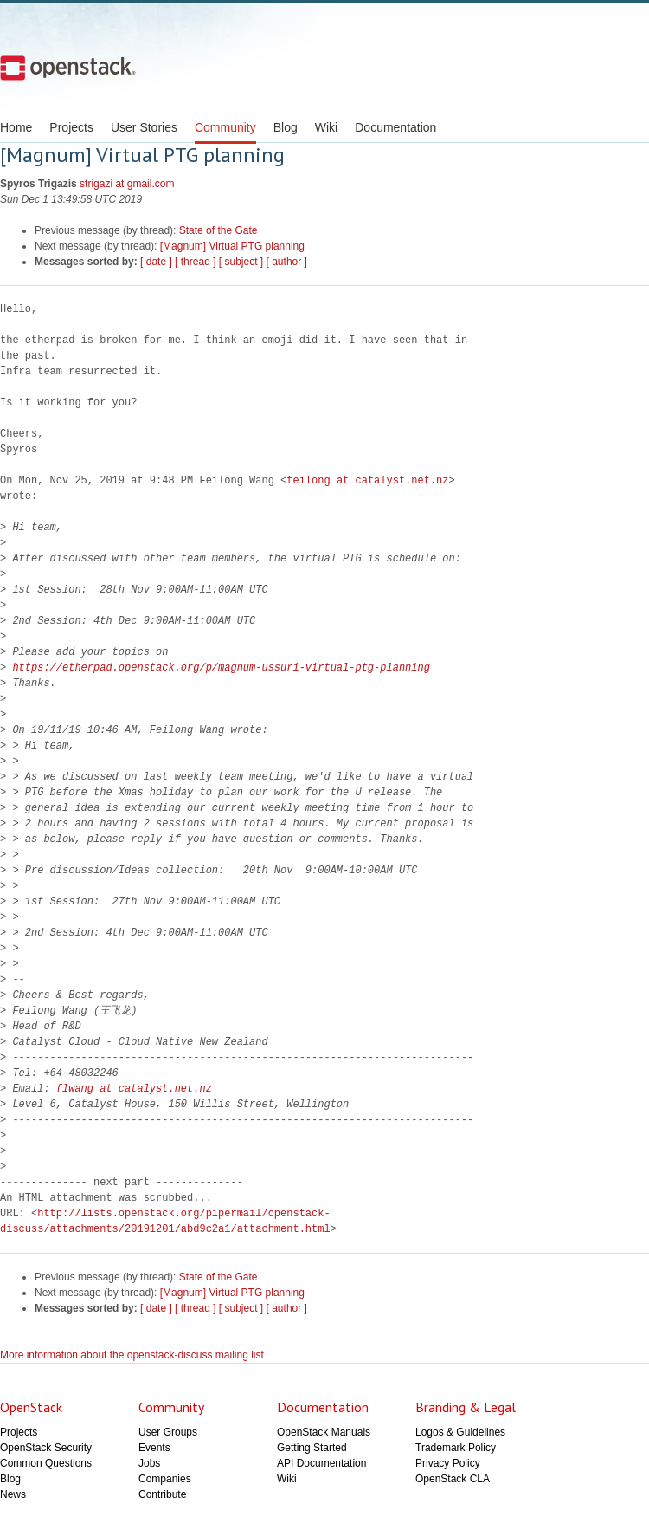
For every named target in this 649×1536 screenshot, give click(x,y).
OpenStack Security (46, 1448)
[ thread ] (195, 262)
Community (225, 127)
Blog (285, 127)
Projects (71, 127)
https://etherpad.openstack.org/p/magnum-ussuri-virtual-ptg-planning (220, 667)
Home (16, 127)
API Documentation (321, 1463)
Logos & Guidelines (460, 1432)
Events (154, 1448)
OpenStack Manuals (323, 1432)
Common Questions (46, 1463)
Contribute (162, 1494)
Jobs (149, 1463)
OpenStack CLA (452, 1479)
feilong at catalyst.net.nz (367, 480)
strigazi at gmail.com (127, 184)
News (13, 1494)
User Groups (167, 1432)
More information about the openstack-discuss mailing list (132, 1355)
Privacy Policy (447, 1463)
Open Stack (68, 67)
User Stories (144, 127)
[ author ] (287, 262)
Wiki (326, 127)
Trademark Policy (455, 1448)
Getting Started (312, 1448)
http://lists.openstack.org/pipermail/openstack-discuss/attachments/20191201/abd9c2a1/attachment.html (165, 1221)
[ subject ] (241, 262)
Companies (164, 1479)
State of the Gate (218, 230)
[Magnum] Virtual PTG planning (232, 246)
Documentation (395, 127)
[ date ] (156, 262)
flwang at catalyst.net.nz (134, 1088)
